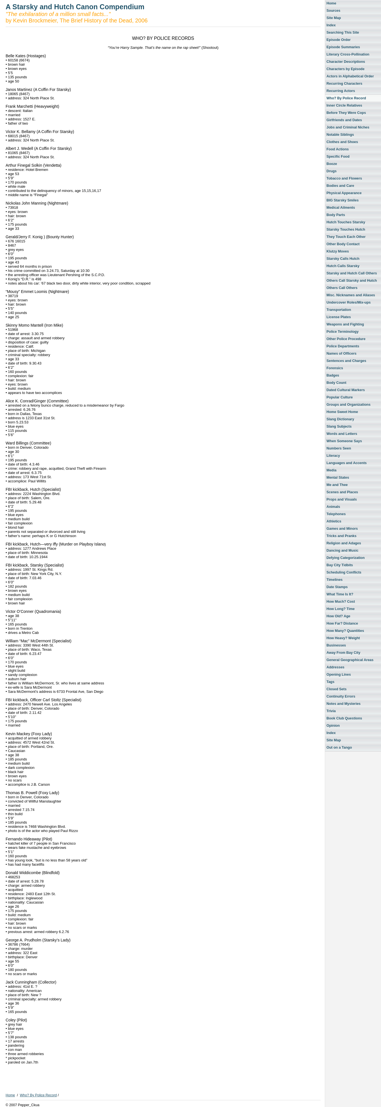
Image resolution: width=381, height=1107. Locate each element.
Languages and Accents (346, 463)
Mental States (337, 478)
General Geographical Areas (349, 660)
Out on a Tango (339, 748)
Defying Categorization (345, 558)
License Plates (338, 317)
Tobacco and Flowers (344, 178)
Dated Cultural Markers (345, 390)
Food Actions (337, 149)
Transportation (338, 310)
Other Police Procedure (346, 339)
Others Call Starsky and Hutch (351, 281)
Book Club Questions (344, 718)
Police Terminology (342, 332)
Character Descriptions (345, 62)
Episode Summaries (343, 47)
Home (331, 3)
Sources (333, 11)
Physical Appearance (344, 193)
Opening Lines (338, 675)
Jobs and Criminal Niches (347, 127)
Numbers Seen (338, 448)
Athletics (333, 521)
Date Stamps (337, 587)
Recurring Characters (344, 84)
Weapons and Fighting (345, 324)
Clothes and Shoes (342, 142)
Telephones (336, 514)
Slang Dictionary (340, 419)
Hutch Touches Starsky (345, 222)
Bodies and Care (340, 186)
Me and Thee (337, 485)
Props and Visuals (341, 499)
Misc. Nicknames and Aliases (350, 295)
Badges (332, 375)
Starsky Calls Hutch (342, 259)
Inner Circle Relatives (344, 105)
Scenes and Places (342, 492)
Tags (330, 682)
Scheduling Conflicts (343, 572)
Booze (331, 164)
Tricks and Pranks (341, 536)
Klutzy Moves (337, 251)
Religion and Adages (343, 543)
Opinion (333, 726)
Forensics (334, 368)
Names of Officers (341, 354)
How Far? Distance (342, 623)
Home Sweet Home (342, 412)
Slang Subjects (338, 426)
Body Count (336, 383)
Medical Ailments (340, 208)
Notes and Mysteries (343, 704)
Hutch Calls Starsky (342, 266)
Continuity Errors (340, 696)
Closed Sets (336, 689)
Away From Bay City (343, 653)
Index (331, 25)
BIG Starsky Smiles (342, 200)
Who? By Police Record (346, 98)
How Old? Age (338, 616)
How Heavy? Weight (343, 638)
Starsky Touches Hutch (345, 230)
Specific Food (338, 157)
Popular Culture (339, 397)
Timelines (334, 580)
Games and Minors (342, 529)
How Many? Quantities (345, 631)
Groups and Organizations (348, 405)
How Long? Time (340, 609)
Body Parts (335, 215)
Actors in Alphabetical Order (350, 76)
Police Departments (342, 346)
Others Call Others (341, 288)
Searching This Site (342, 33)
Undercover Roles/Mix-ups (348, 302)
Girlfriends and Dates (344, 120)
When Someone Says (344, 441)
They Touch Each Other (346, 237)
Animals (333, 507)
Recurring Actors (340, 91)
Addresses (335, 667)
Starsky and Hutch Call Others (351, 273)
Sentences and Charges (346, 361)
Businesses (336, 645)
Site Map (333, 18)
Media (331, 470)
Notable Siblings (340, 135)
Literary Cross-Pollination (347, 54)
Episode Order (338, 40)
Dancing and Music (342, 551)
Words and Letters (341, 434)
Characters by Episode (345, 69)
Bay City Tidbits (339, 565)
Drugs (331, 171)
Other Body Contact (343, 244)
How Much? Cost (340, 602)
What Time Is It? (339, 594)
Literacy (333, 456)
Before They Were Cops (346, 113)
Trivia (331, 711)
